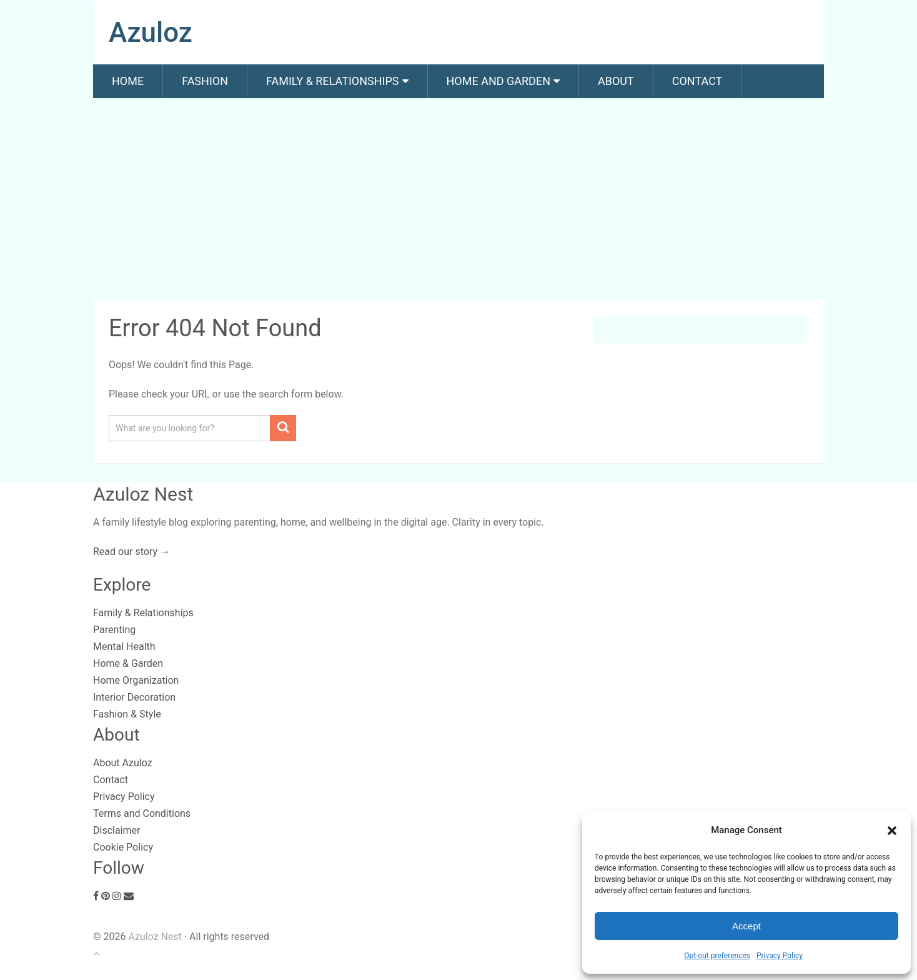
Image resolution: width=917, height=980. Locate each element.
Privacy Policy (779, 955)
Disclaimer (116, 830)
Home (128, 81)
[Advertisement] (458, 201)
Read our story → (131, 552)
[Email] (129, 896)
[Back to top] (96, 953)
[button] (892, 830)
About (616, 81)
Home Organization (136, 680)
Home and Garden (498, 81)
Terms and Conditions (142, 813)
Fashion (205, 81)
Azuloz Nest (154, 936)
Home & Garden (128, 663)
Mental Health (124, 646)
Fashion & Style (127, 714)
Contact (697, 81)
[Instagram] (116, 896)
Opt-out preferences (717, 955)
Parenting (114, 630)
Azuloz (150, 32)
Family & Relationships (332, 81)
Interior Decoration (134, 697)
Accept (746, 926)
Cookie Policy (123, 847)
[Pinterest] (105, 896)
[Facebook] (96, 896)
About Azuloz (122, 763)
